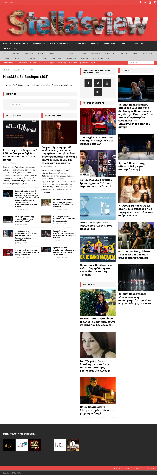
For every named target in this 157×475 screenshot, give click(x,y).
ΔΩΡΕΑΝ (44, 58)
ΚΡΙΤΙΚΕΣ (95, 43)
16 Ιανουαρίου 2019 (50, 166)
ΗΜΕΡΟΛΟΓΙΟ (39, 43)
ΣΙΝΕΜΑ (52, 53)
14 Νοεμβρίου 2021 (61, 223)
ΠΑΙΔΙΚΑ (83, 53)
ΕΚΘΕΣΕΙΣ (72, 53)
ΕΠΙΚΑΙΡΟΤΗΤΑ (71, 58)
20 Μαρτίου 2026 (11, 163)
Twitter (128, 468)
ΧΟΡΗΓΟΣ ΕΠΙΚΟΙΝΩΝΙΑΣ (60, 43)
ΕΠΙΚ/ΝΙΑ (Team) (10, 48)
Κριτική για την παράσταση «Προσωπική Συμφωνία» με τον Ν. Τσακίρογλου (64, 250)
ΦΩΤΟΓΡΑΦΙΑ (147, 53)
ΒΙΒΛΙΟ (16, 58)
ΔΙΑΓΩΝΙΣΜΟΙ (56, 58)
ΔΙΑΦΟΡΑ (80, 43)
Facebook (116, 468)
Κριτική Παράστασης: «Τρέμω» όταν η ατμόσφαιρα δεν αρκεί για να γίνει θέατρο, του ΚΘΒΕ (135, 298)
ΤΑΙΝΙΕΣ (62, 53)
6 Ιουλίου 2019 (59, 240)
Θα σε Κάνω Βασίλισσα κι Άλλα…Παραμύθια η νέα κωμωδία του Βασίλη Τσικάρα (96, 269)
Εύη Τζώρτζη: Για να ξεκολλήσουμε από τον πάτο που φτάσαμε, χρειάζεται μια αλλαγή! (95, 365)
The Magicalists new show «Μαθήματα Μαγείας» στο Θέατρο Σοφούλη (27, 252)
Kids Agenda (95, 53)
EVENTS (135, 53)
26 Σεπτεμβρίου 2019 (61, 257)
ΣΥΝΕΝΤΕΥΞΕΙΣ (110, 43)
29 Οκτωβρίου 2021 (61, 209)
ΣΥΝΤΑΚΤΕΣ (138, 43)
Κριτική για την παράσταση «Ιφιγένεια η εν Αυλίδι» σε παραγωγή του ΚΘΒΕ (64, 234)
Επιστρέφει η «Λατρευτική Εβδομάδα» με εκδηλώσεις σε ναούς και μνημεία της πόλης (20, 154)
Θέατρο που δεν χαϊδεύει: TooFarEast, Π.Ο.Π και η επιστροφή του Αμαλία (134, 254)
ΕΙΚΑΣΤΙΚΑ (5, 58)
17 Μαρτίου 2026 (21, 209)
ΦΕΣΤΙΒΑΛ (124, 53)
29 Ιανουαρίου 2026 (22, 257)
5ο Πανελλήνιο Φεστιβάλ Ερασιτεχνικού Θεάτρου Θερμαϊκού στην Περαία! (96, 183)
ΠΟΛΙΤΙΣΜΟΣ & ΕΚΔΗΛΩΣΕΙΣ (14, 43)
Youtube (138, 468)
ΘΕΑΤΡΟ (5, 53)
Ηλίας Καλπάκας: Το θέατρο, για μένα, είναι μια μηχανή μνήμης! (97, 410)
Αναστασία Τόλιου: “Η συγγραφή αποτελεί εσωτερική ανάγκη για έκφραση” (63, 202)
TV (24, 58)
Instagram (151, 468)
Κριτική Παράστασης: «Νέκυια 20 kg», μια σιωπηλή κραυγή (24, 218)
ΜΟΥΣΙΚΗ (41, 53)
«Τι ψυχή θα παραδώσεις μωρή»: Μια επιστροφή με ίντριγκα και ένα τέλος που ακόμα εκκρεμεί (135, 210)
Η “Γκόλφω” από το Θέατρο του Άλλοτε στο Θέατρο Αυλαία (64, 218)
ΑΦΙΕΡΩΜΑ (84, 58)
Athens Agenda (110, 53)
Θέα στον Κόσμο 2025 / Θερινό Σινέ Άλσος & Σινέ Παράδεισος (96, 225)
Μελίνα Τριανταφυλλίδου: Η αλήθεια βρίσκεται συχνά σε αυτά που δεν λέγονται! (97, 321)
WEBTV (124, 43)
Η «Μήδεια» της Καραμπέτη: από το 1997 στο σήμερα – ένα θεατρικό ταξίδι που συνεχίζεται (26, 235)
